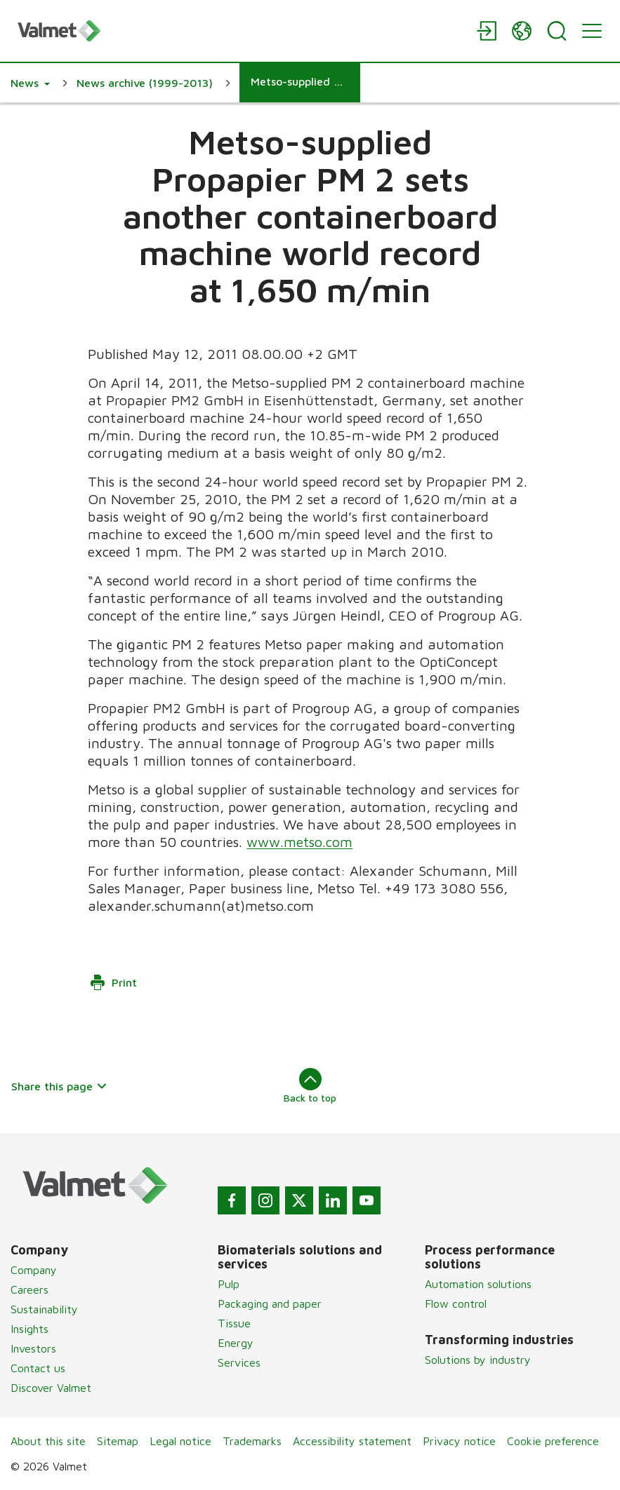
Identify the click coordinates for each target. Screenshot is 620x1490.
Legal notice (180, 1441)
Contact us (38, 1368)
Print (113, 982)
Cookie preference (553, 1441)
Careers (29, 1289)
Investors (33, 1348)
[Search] (556, 30)
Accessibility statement (352, 1441)
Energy (235, 1342)
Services (239, 1362)
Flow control (456, 1303)
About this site (48, 1441)
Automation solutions (478, 1284)
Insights (29, 1328)
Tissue (234, 1323)
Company (34, 1270)
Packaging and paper (270, 1303)
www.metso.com (300, 842)
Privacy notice (459, 1441)
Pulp (228, 1284)
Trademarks (252, 1441)
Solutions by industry (478, 1359)
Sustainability (44, 1309)
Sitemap (117, 1441)
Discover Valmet (51, 1387)
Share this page (59, 1086)
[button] (30, 83)
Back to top (310, 1085)
